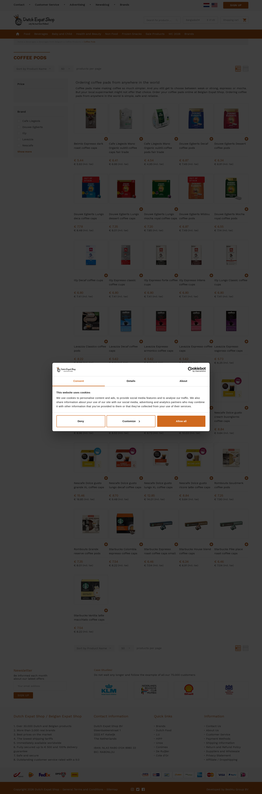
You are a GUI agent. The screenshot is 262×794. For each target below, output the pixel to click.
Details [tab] (131, 380)
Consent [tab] (78, 380)
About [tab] (183, 380)
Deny (81, 421)
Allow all (181, 421)
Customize (131, 421)
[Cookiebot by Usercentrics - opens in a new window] (190, 369)
